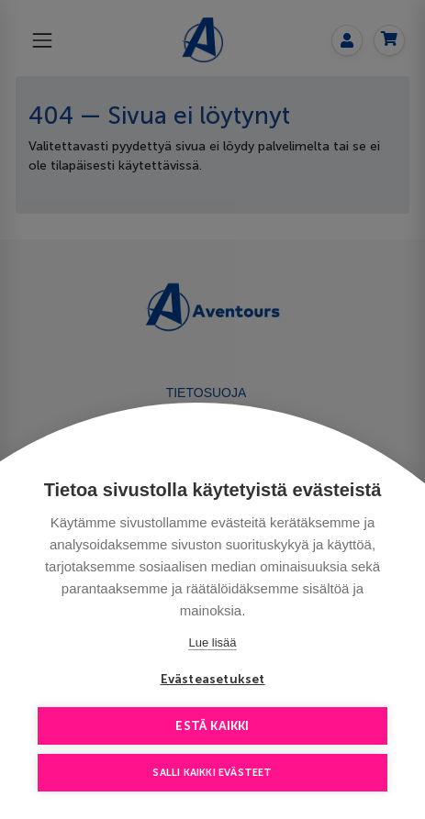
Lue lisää (212, 642)
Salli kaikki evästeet (212, 773)
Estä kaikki (212, 726)
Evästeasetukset (213, 679)
